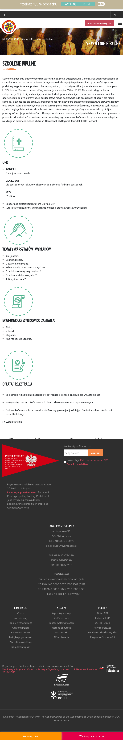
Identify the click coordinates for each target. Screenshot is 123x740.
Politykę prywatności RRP (94, 459)
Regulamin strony (20, 632)
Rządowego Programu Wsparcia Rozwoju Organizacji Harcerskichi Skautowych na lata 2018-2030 (49, 670)
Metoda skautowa (61, 627)
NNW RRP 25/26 (102, 627)
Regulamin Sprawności (102, 637)
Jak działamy (20, 617)
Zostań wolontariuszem (61, 622)
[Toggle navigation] (61, 23)
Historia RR (61, 632)
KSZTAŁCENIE (28, 39)
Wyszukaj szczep (61, 613)
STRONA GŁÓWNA (10, 39)
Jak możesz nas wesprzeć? (100, 23)
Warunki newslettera (77, 463)
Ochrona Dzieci (20, 627)
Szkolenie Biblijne (45, 39)
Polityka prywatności (20, 637)
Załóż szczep (61, 617)
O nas (20, 613)
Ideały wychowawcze (20, 622)
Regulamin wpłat (21, 646)
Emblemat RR (102, 617)
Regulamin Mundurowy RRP (102, 632)
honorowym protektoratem (21, 492)
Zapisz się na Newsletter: (77, 445)
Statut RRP (102, 613)
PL (115, 15)
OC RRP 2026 (102, 622)
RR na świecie (61, 637)
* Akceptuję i (87, 462)
